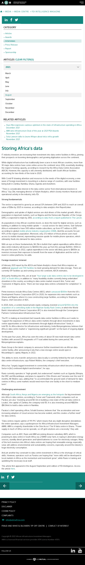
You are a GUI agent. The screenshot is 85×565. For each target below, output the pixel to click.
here (13, 468)
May (7, 82)
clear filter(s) (24, 59)
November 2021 (32, 132)
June (7, 86)
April (7, 77)
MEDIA (8, 12)
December (9, 112)
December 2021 (43, 126)
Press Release (11, 45)
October (9, 103)
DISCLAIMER (7, 506)
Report (8, 48)
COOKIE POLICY (8, 511)
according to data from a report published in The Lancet (57, 218)
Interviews (10, 41)
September (10, 99)
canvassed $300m (59, 292)
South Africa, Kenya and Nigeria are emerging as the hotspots (37, 394)
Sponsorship (10, 52)
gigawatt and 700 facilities (22, 268)
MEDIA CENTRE (21, 12)
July (6, 90)
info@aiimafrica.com (15, 520)
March (8, 73)
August (8, 95)
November (9, 108)
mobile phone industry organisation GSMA (37, 231)
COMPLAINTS (7, 515)
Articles (8, 33)
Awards (8, 37)
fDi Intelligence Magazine (46, 12)
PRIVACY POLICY (9, 502)
